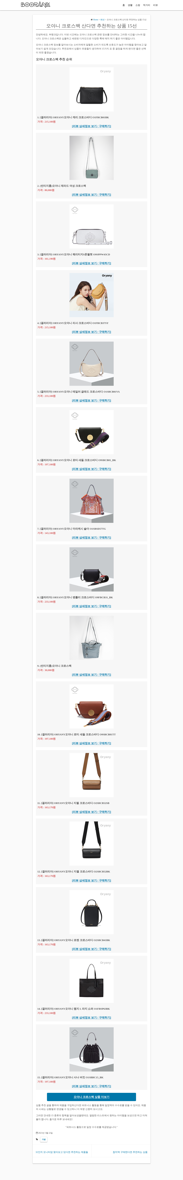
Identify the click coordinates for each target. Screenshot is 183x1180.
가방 (44, 1139)
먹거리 (146, 5)
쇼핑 (137, 5)
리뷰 (155, 5)
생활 (130, 5)
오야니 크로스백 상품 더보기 (91, 1096)
